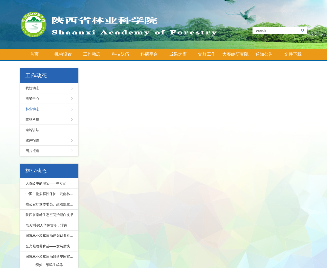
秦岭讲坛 (32, 130)
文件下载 (293, 54)
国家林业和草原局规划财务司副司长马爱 (51, 236)
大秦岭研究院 (235, 54)
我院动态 (32, 88)
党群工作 (206, 54)
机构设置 (63, 54)
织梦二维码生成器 (49, 265)
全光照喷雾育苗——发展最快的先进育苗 (51, 246)
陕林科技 (32, 119)
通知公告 (264, 54)
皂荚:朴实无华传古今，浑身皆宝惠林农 (51, 225)
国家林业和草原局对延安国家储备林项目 (51, 257)
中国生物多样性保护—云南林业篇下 (51, 194)
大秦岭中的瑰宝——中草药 (46, 183)
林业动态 (32, 109)
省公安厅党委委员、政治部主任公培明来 (51, 204)
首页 (34, 54)
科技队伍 (120, 54)
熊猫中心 (32, 98)
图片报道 (32, 151)
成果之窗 (178, 54)
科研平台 (149, 54)
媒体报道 (32, 140)
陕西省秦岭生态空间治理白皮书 (49, 215)
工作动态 (92, 54)
